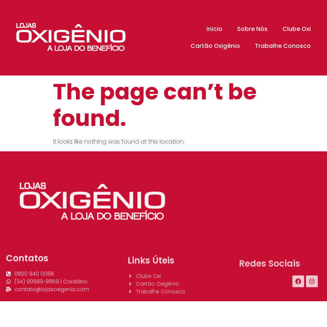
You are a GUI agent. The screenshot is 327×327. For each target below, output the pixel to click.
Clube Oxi (296, 29)
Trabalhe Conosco (283, 46)
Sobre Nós (252, 29)
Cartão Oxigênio (215, 46)
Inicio (214, 29)
